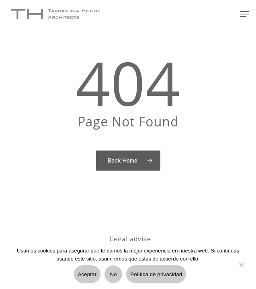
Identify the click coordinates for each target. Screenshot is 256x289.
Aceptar (87, 274)
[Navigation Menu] (244, 14)
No (113, 274)
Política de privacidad (156, 274)
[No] (241, 270)
